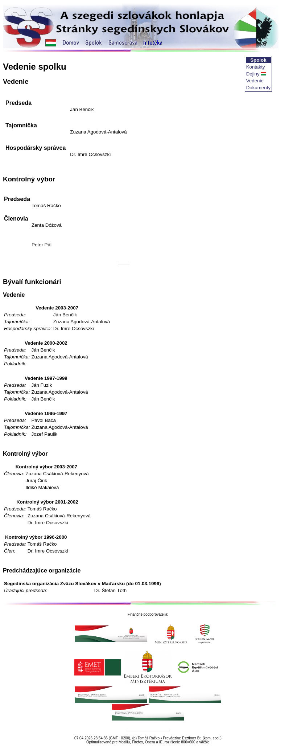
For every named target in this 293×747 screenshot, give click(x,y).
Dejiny (253, 74)
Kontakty (255, 67)
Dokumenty (258, 87)
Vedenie (255, 80)
